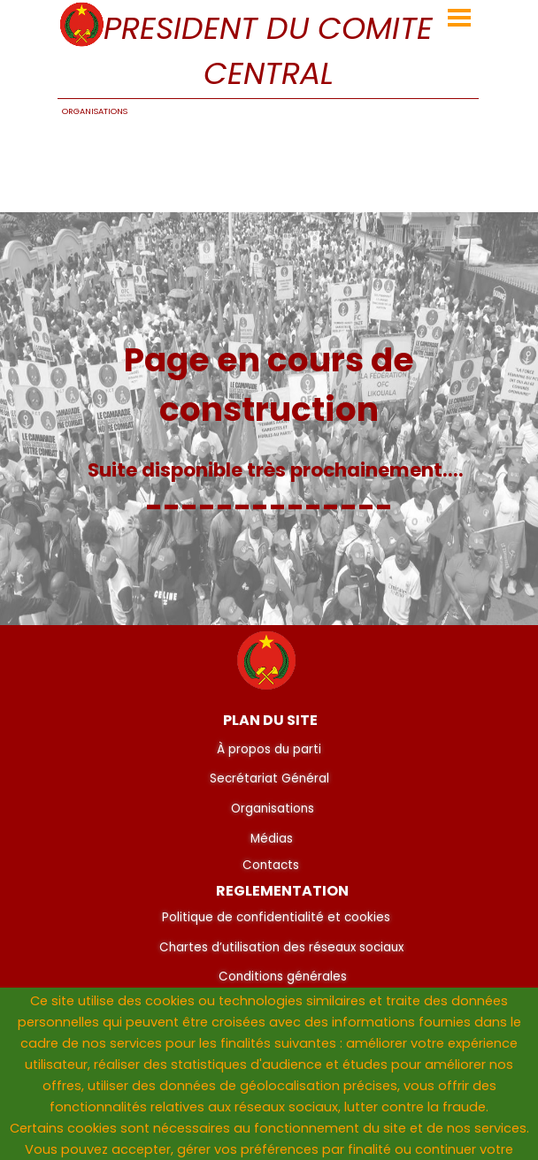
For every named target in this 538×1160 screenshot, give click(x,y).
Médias (271, 838)
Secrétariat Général (269, 778)
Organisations (272, 808)
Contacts (270, 865)
